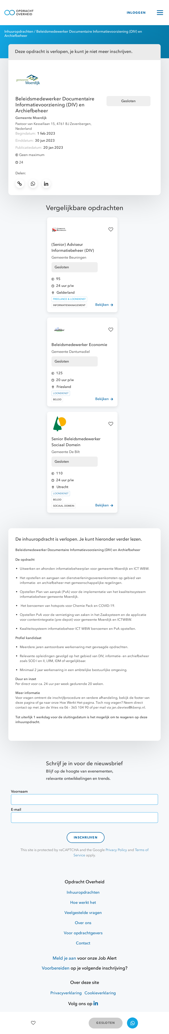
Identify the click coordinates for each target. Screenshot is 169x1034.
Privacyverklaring (66, 993)
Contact (83, 943)
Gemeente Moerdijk (31, 118)
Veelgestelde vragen (83, 913)
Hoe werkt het (83, 902)
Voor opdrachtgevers (83, 933)
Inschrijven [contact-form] (85, 837)
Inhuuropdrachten (18, 31)
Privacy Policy (116, 850)
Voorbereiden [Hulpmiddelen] (56, 968)
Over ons (83, 923)
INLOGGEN (136, 13)
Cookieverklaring (100, 993)
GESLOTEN (105, 1023)
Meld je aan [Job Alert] (64, 958)
